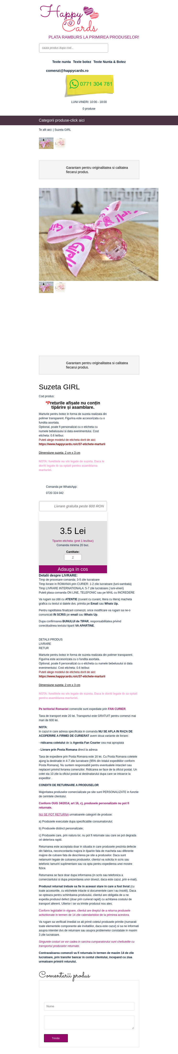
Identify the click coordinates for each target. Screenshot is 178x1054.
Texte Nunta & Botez (109, 62)
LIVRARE (45, 644)
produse (89, 108)
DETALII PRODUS (51, 639)
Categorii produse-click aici (62, 120)
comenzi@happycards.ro (67, 70)
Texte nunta (61, 62)
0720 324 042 (55, 493)
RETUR (44, 648)
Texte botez (82, 62)
